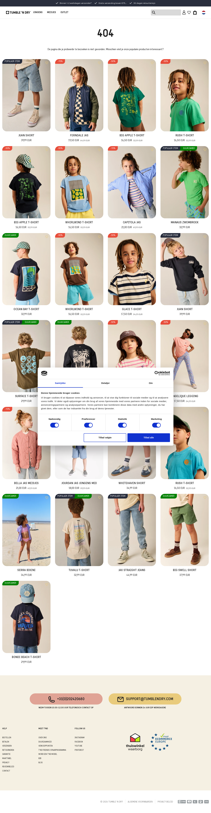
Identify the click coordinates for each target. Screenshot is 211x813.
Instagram (79, 738)
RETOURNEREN (8, 750)
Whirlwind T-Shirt (79, 225)
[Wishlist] (189, 12)
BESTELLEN (6, 738)
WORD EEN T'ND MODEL (47, 754)
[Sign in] (184, 12)
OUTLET (64, 12)
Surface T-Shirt (26, 399)
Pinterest (79, 750)
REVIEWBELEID (8, 767)
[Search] (166, 12)
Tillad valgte (104, 437)
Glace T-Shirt (132, 312)
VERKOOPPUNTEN (45, 746)
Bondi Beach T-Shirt (26, 660)
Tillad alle (149, 437)
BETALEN (5, 742)
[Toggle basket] (195, 12)
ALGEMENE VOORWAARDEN (140, 802)
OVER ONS (42, 738)
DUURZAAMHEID (45, 742)
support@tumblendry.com (145, 699)
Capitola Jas (131, 225)
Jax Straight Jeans (131, 573)
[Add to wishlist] (46, 62)
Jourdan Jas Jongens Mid (79, 486)
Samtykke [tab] (60, 383)
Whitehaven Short (132, 486)
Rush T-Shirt (184, 138)
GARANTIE (6, 754)
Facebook (79, 742)
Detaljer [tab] (105, 383)
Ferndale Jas (79, 138)
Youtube (78, 746)
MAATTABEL (6, 758)
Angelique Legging (184, 399)
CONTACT (6, 771)
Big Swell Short (184, 573)
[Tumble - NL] (18, 12)
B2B (39, 758)
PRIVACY (5, 763)
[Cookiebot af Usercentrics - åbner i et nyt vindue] (157, 373)
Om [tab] (151, 383)
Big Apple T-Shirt (131, 138)
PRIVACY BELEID (165, 802)
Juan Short (26, 138)
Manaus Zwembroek (184, 225)
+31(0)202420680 (66, 699)
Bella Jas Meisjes (26, 486)
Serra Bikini (26, 573)
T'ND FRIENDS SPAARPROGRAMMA (52, 750)
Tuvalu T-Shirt (79, 573)
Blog (40, 763)
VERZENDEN (7, 746)
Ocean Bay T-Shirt (26, 312)
